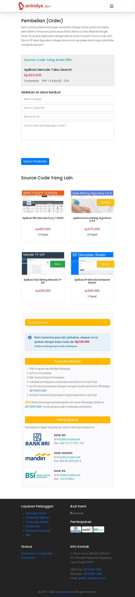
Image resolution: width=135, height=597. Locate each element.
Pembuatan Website (37, 517)
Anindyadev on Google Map (36, 553)
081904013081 (38, 390)
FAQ (28, 535)
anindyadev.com (64, 591)
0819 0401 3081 (92, 569)
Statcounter (28, 557)
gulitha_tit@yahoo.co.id (91, 578)
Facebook (76, 513)
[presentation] (49, 149)
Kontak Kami (33, 526)
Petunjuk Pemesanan (38, 530)
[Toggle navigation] (112, 6)
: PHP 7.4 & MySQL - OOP (46, 80)
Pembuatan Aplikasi (37, 522)
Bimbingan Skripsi (36, 513)
